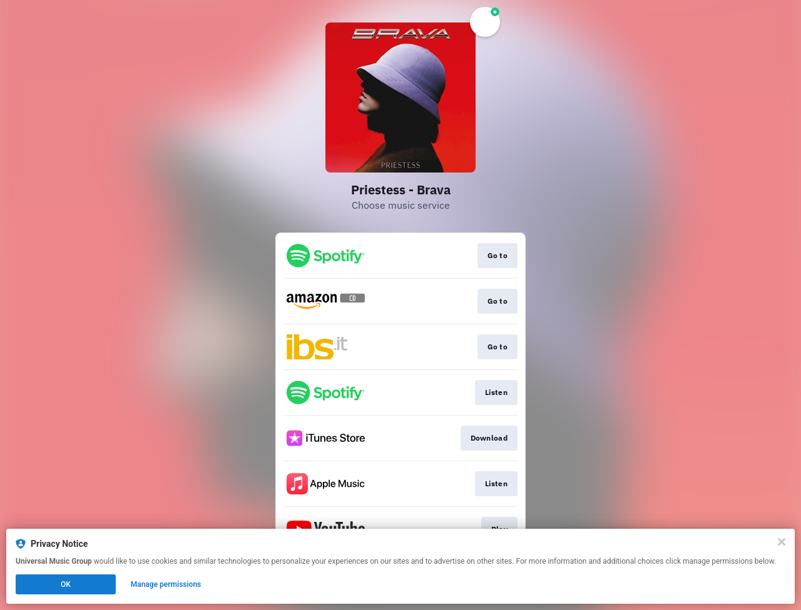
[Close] (782, 542)
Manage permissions (166, 584)
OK (66, 584)
